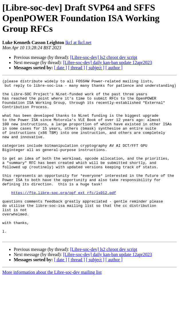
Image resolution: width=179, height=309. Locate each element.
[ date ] (60, 67)
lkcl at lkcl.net (78, 42)
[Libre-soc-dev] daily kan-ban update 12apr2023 (107, 62)
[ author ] (114, 67)
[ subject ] (95, 67)
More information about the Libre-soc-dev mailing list (52, 304)
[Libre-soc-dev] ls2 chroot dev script (103, 57)
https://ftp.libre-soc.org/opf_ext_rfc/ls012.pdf (63, 215)
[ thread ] (76, 67)
